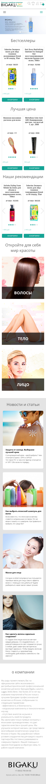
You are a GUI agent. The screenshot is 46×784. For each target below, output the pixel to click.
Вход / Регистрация (37, 3)
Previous (3, 75)
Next (42, 75)
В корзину (13, 100)
